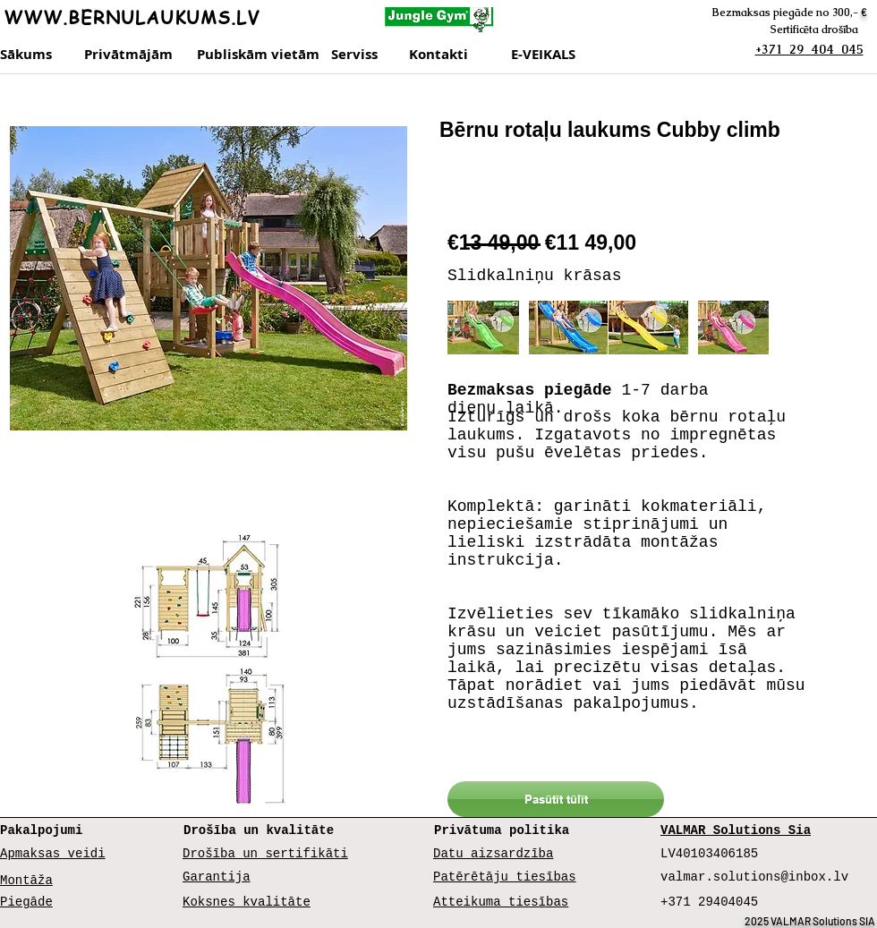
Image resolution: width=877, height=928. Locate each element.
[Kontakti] (456, 54)
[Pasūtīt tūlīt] (555, 799)
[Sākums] (27, 54)
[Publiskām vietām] (258, 54)
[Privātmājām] (131, 54)
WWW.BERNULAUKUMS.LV (132, 17)
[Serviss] (364, 54)
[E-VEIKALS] (549, 54)
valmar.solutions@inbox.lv (754, 877)
